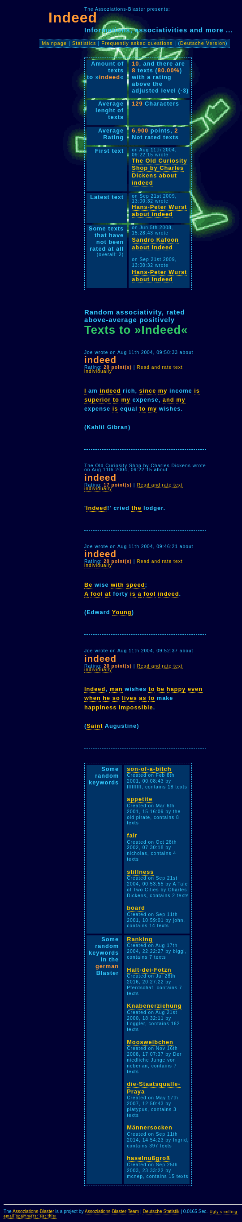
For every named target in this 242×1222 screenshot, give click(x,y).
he (106, 698)
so (116, 698)
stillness (140, 871)
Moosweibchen (150, 1042)
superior (97, 399)
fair (132, 835)
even (195, 689)
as (142, 698)
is (197, 390)
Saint (94, 725)
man (115, 689)
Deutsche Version (202, 43)
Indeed (96, 508)
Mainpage (54, 43)
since (147, 390)
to (116, 399)
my (163, 390)
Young (122, 612)
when (92, 698)
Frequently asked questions (137, 43)
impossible (136, 707)
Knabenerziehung (154, 1005)
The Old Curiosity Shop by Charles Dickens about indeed (159, 171)
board (136, 907)
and (168, 399)
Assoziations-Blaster (33, 1211)
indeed (110, 390)
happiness (100, 707)
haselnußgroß (148, 1158)
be (160, 689)
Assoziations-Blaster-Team (112, 1211)
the (136, 508)
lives (129, 698)
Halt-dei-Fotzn (149, 969)
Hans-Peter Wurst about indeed (159, 211)
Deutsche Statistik (161, 1211)
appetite (139, 799)
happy (176, 689)
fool (97, 593)
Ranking (139, 939)
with (117, 584)
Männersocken (150, 1127)
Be (88, 584)
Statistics (84, 43)
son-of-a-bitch (149, 769)
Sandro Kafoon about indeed (155, 243)
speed (135, 584)
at (108, 593)
